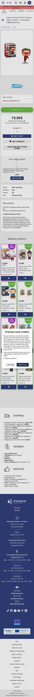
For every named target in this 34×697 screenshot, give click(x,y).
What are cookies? (11, 358)
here (10, 354)
